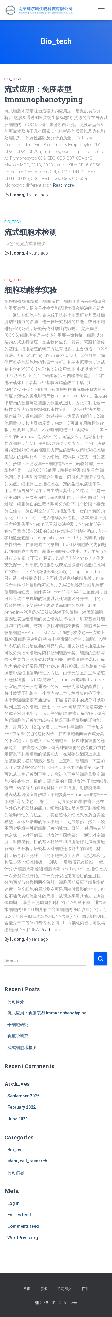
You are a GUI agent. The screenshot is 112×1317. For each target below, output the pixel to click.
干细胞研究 (17, 1024)
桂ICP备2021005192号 (56, 1302)
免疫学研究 (17, 1036)
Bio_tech (12, 79)
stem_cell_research (27, 1161)
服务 (43, 1289)
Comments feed (23, 1226)
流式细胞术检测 (30, 232)
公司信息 (15, 1172)
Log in (13, 1203)
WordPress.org (22, 1237)
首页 (26, 1289)
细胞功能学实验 (30, 290)
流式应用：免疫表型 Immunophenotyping (47, 1013)
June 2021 (17, 1118)
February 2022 (21, 1107)
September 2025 (23, 1096)
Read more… (64, 185)
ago (37, 194)
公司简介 (15, 1001)
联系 (85, 1289)
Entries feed (19, 1214)
